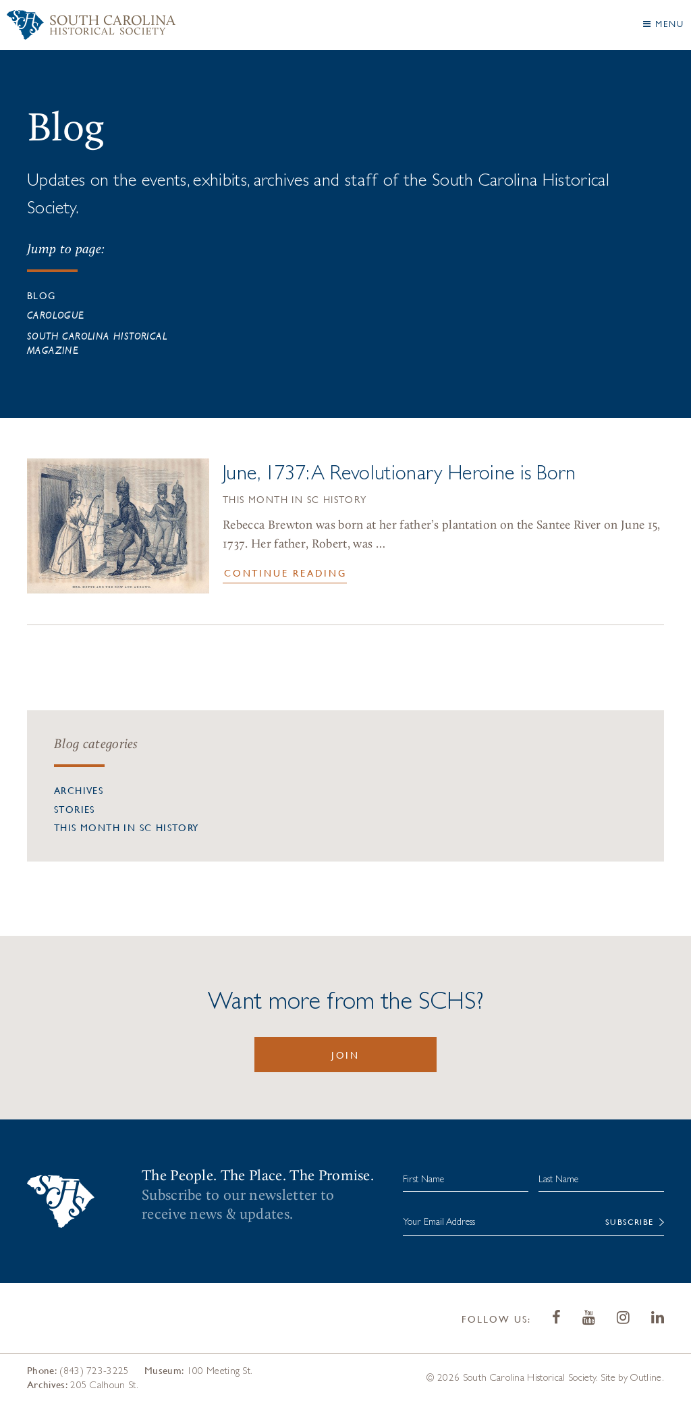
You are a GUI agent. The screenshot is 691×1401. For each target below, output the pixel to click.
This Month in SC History (295, 501)
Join (345, 1055)
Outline (645, 1377)
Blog (41, 295)
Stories (74, 809)
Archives (78, 790)
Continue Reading (285, 572)
